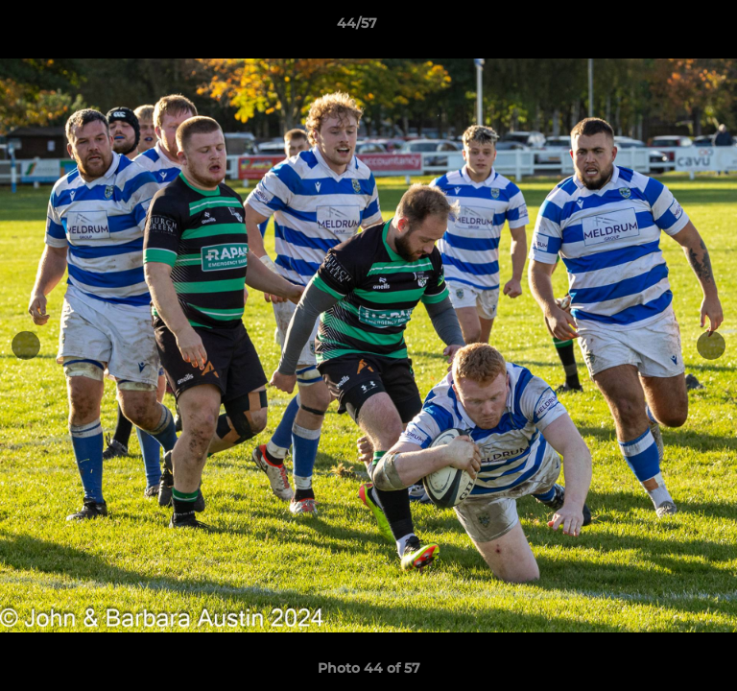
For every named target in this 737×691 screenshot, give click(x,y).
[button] (667, 27)
